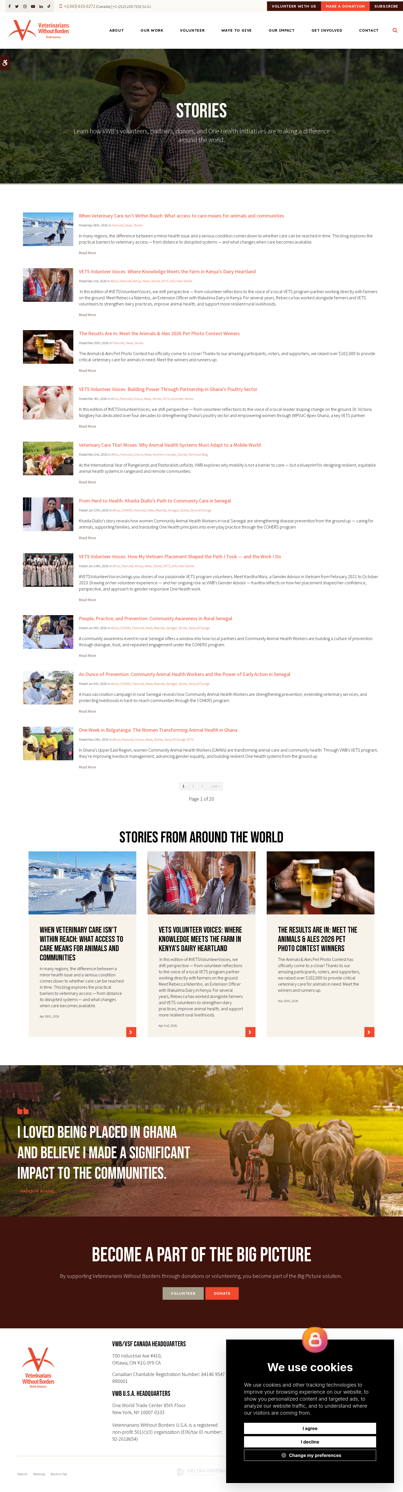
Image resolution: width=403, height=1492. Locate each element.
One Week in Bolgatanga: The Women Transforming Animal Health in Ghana (158, 730)
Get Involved (327, 31)
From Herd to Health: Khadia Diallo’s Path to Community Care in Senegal (155, 500)
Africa (114, 281)
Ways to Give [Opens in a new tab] (236, 31)
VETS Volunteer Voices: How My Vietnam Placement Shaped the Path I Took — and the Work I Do (180, 556)
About (116, 31)
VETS (164, 281)
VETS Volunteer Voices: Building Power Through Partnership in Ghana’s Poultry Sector (168, 389)
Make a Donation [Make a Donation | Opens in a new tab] (330, 6)
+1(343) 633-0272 (79, 6)
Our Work (151, 31)
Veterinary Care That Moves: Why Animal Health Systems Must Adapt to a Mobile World (170, 445)
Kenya (137, 281)
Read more (87, 252)
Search (22, 1474)
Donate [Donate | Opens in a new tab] (222, 1293)
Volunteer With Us (269, 6)
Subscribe (381, 6)
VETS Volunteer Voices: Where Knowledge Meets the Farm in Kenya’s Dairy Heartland (167, 271)
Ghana (137, 399)
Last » (215, 786)
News (128, 225)
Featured (118, 225)
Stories (137, 225)
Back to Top (59, 1474)
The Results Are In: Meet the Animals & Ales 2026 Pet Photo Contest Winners (159, 333)
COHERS (126, 510)
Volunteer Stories (181, 281)
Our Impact (282, 31)
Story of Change (200, 510)
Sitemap (39, 1474)
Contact (369, 31)
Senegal (173, 510)
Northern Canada (164, 454)
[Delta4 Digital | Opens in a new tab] (201, 1472)
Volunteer (192, 31)
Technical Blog (198, 454)
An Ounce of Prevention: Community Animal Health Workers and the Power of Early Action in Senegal (184, 674)
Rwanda (161, 510)
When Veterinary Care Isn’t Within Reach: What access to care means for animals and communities (181, 215)
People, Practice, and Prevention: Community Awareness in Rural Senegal (155, 618)
